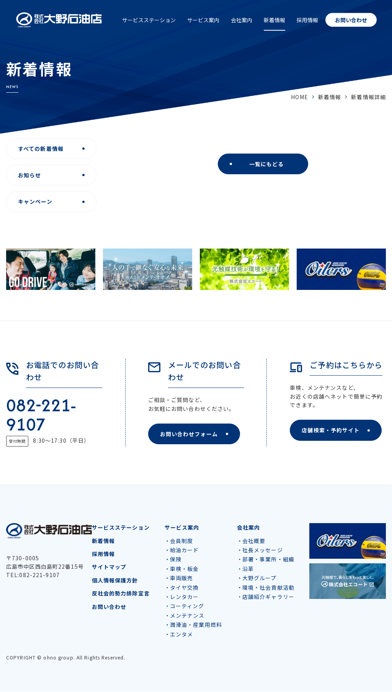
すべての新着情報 (41, 148)
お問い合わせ (351, 20)
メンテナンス (187, 616)
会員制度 (181, 541)
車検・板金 (184, 569)
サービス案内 (203, 20)
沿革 (248, 569)
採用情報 (307, 20)
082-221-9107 (41, 414)
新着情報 (274, 20)
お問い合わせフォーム (189, 434)
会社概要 (253, 541)
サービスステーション (149, 20)
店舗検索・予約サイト (330, 430)
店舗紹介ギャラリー (268, 597)
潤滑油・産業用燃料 (196, 625)
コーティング (187, 606)
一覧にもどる (266, 164)
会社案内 (241, 20)
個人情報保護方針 (115, 580)
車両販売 (181, 578)
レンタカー (184, 597)
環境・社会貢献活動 (268, 588)
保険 (175, 559)
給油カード (184, 550)
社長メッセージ (262, 550)
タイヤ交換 (184, 588)
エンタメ (181, 634)
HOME (299, 97)
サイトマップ (109, 567)
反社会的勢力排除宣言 (121, 593)
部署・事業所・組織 (268, 559)
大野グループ (259, 578)
